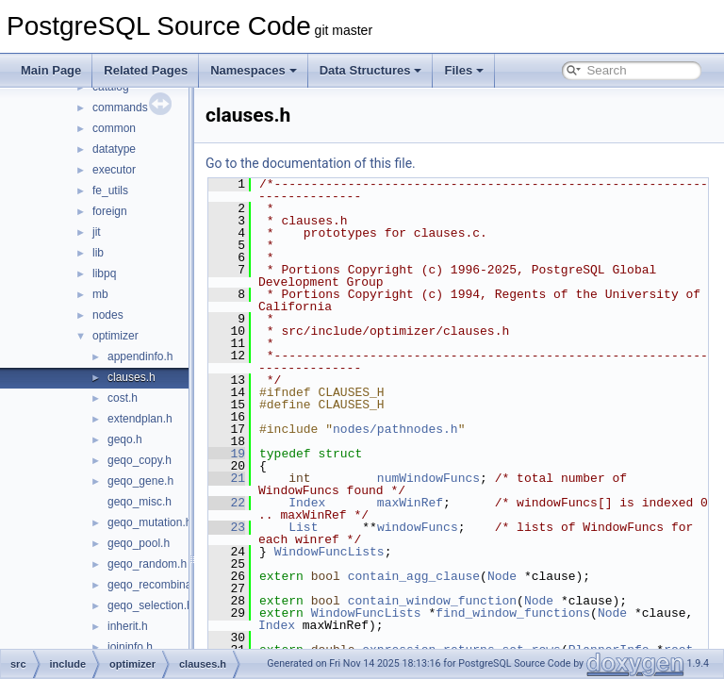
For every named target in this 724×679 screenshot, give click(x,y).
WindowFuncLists (376, 551)
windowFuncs (464, 527)
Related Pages (146, 70)
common (114, 128)
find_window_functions (560, 612)
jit (96, 232)
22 (273, 502)
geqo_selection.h (150, 605)
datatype (114, 149)
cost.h (122, 398)
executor (114, 169)
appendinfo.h (140, 356)
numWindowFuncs (475, 478)
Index (354, 502)
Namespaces (253, 70)
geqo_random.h (147, 564)
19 (273, 453)
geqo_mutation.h (149, 522)
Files (464, 70)
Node (549, 576)
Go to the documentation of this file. (358, 163)
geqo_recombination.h (163, 584)
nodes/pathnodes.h (442, 429)
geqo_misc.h (139, 501)
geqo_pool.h (138, 543)
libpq (104, 273)
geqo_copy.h (139, 460)
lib (98, 252)
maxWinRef (457, 502)
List (350, 527)
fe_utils (110, 190)
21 (273, 478)
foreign (109, 211)
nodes (107, 315)
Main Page (51, 70)
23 (273, 527)
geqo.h (124, 439)
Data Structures (371, 70)
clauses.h (131, 377)
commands (120, 107)
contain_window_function (479, 600)
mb (100, 294)
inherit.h (127, 626)
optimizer (115, 335)
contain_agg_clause (461, 576)
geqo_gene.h (140, 481)
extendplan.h (140, 418)
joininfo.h (130, 647)
